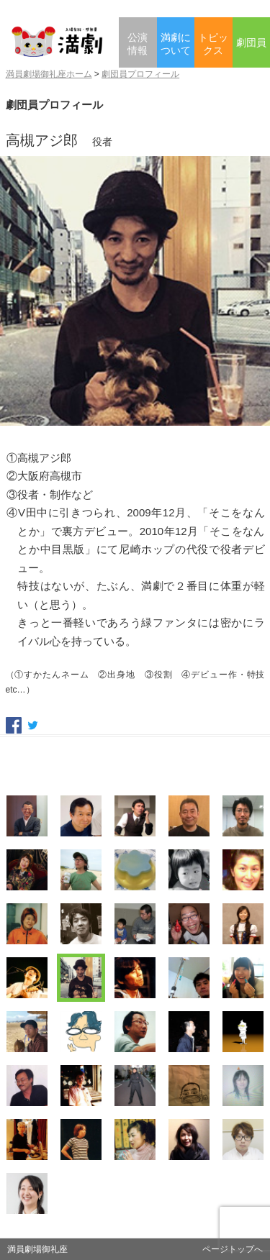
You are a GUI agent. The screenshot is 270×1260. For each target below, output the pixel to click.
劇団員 (251, 42)
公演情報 (137, 44)
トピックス (213, 44)
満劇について (176, 44)
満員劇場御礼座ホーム (49, 74)
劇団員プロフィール (140, 74)
